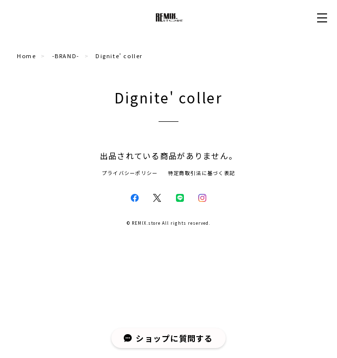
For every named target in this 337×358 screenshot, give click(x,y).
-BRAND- (66, 56)
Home (26, 56)
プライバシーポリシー (130, 173)
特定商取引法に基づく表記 (201, 173)
